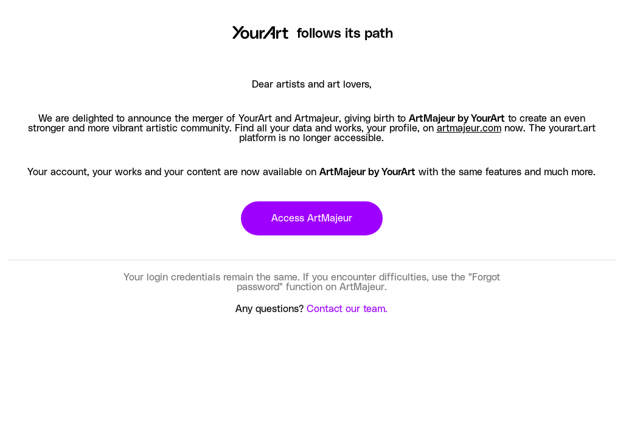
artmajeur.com (469, 128)
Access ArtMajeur (311, 218)
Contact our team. (347, 309)
